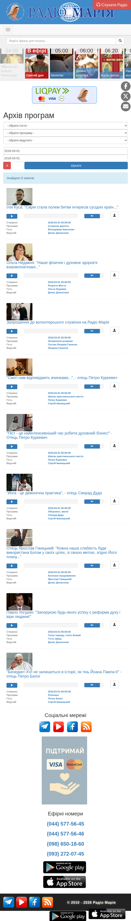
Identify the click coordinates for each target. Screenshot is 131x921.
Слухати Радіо (111, 5)
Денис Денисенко (58, 233)
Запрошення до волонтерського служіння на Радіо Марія (57, 322)
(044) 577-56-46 (65, 834)
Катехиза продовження (62, 575)
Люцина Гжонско (58, 348)
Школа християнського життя (65, 396)
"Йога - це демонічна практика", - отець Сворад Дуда (54, 493)
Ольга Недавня (57, 289)
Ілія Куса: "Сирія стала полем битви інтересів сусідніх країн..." (62, 207)
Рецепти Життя (57, 285)
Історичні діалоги (58, 226)
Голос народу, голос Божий (64, 635)
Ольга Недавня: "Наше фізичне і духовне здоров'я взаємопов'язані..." (51, 265)
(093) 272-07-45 (65, 854)
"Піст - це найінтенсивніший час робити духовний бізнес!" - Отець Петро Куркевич (59, 435)
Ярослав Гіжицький (59, 579)
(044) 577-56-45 (65, 824)
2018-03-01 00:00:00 (59, 222)
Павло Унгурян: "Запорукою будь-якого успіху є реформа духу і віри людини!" (63, 614)
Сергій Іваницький (59, 403)
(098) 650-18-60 (65, 844)
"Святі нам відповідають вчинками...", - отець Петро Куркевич (61, 378)
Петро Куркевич (57, 400)
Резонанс (53, 695)
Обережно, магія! (58, 511)
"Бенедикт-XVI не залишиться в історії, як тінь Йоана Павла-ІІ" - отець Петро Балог (63, 674)
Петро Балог (55, 698)
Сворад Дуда (56, 515)
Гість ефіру (55, 638)
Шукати (76, 165)
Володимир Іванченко (61, 229)
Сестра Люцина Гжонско (62, 344)
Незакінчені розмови (60, 341)
